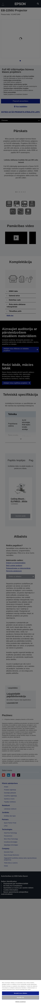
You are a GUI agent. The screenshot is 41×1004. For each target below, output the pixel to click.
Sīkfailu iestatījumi (20, 1001)
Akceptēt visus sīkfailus (20, 993)
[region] (20, 992)
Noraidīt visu (20, 997)
